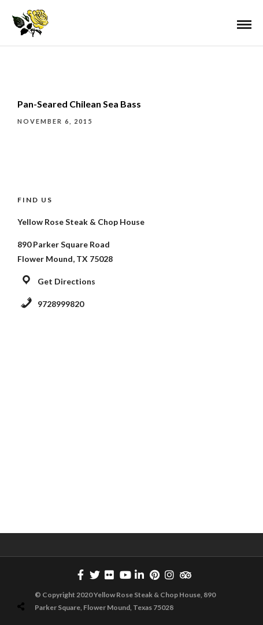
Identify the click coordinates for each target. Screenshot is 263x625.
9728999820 (61, 304)
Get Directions (66, 281)
